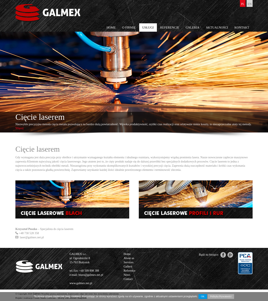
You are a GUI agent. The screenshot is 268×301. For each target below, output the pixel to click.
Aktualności (217, 27)
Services (128, 262)
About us (129, 258)
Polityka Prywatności (220, 296)
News (127, 274)
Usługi (148, 27)
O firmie (129, 27)
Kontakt (241, 27)
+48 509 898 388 (89, 270)
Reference (129, 270)
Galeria (192, 27)
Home (111, 27)
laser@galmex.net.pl (32, 237)
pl (242, 4)
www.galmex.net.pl (80, 283)
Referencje (169, 27)
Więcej (19, 128)
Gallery (128, 266)
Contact (128, 279)
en (250, 4)
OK (203, 296)
